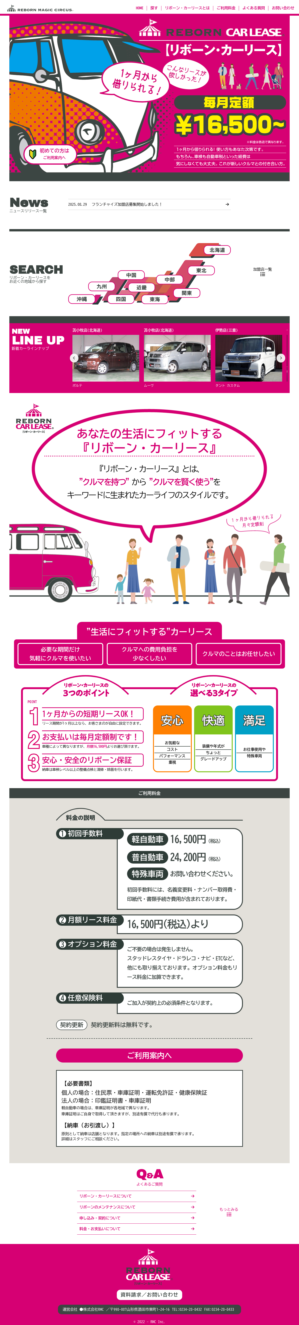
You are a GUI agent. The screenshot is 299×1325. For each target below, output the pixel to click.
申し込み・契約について (100, 1218)
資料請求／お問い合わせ (149, 1294)
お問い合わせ (283, 8)
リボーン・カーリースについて (105, 1196)
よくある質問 (253, 8)
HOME (139, 8)
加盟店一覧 (262, 269)
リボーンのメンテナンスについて (107, 1207)
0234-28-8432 (190, 1309)
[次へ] (280, 358)
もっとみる (229, 1209)
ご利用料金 (226, 8)
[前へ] (74, 358)
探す (154, 8)
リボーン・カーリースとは (187, 8)
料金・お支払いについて (100, 1229)
